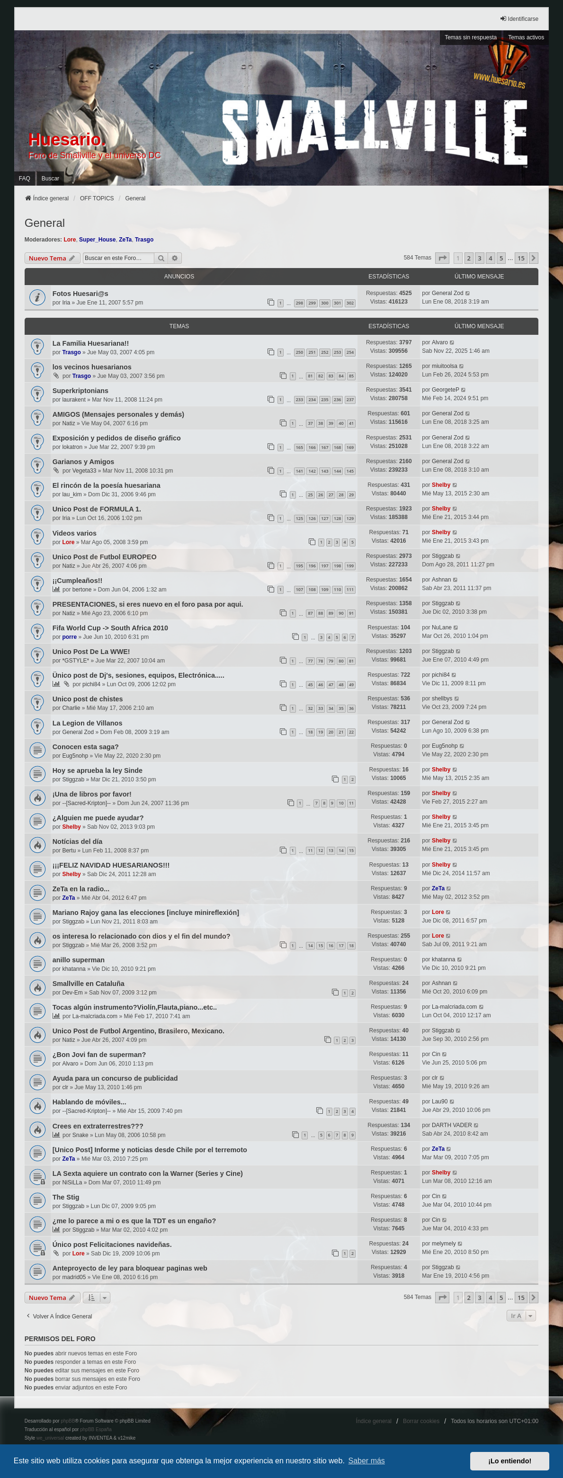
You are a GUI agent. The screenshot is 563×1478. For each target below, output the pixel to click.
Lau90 (439, 1101)
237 (350, 399)
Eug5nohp (75, 755)
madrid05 (74, 1277)
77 (310, 661)
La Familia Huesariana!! (91, 343)
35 (341, 708)
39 (331, 423)
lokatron (72, 447)
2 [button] (469, 258)
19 (320, 732)
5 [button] (501, 258)
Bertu (69, 850)
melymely (444, 1243)
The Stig (66, 1197)
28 (341, 495)
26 (320, 495)
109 (324, 589)
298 (299, 303)
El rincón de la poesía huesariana (107, 485)
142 (311, 471)
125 (299, 518)
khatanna (73, 969)
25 (310, 495)
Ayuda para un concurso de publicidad (115, 1078)
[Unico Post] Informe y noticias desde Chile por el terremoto (150, 1150)
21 (341, 732)
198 (337, 566)
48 (341, 684)
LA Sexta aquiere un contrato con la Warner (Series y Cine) (148, 1173)
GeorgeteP (445, 389)
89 (331, 613)
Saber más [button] (367, 1461)
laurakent (73, 399)
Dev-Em (72, 992)
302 (350, 303)
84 (341, 376)
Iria (66, 302)
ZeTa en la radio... (81, 889)
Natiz (68, 423)
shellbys (442, 698)
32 (310, 708)
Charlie (71, 708)
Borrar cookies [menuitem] (421, 1421)
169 (350, 447)
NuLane (442, 627)
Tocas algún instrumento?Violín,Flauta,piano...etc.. (135, 1007)
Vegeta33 (84, 470)
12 (320, 850)
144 (337, 471)
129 (350, 518)
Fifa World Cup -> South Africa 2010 (110, 628)
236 (337, 399)
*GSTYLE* (75, 660)
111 (350, 589)
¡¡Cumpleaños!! (78, 580)
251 (311, 352)
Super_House (97, 239)
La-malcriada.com (94, 1016)
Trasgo (144, 239)
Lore (69, 239)
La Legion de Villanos (88, 723)
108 (311, 589)
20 (331, 732)
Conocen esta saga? (86, 747)
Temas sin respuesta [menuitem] (471, 37)
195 (299, 566)
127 (324, 518)
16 (331, 945)
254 (350, 352)
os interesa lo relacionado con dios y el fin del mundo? (142, 936)
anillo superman (79, 960)
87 (310, 613)
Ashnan (441, 579)
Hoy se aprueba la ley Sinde (98, 770)
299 (311, 303)
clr (65, 1087)
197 (324, 566)
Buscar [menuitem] (50, 178)
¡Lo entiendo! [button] (509, 1461)
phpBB (68, 1421)
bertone (82, 589)
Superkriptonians (80, 390)
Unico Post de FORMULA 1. (97, 509)
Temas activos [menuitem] (526, 37)
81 (310, 376)
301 (337, 303)
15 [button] (521, 258)
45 (310, 684)
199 (350, 566)
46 (320, 684)
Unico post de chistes (88, 699)
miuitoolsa (444, 366)
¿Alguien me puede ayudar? (98, 818)
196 (311, 566)
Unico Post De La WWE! (91, 651)
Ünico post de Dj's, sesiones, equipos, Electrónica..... (138, 675)
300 (324, 303)
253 (337, 352)
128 (337, 518)
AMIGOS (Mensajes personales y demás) (118, 414)
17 (341, 945)
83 (331, 376)
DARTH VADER (452, 1125)
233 (299, 399)
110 (337, 589)
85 (351, 376)
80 (341, 661)
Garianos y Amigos (84, 462)
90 (341, 613)
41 (351, 423)
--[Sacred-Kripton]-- (86, 803)
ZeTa (125, 239)
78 (320, 661)
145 (350, 471)
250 (299, 352)
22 (351, 732)
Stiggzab (443, 556)
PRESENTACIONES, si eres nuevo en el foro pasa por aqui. (148, 604)
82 (320, 376)
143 (324, 471)
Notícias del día (78, 841)
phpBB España (96, 1429)
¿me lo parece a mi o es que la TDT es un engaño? (134, 1221)
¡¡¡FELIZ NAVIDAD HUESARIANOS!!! (111, 865)
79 (331, 661)
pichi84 (91, 684)
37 (310, 423)
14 (341, 850)
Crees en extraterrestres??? (98, 1126)
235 (324, 399)
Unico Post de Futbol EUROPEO (105, 557)
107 (299, 589)
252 (324, 352)
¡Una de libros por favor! (92, 794)
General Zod (448, 293)
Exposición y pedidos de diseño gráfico (117, 438)
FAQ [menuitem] (24, 178)
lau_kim (71, 494)
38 (320, 423)
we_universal (50, 1438)
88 (320, 613)
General (45, 222)
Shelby (441, 485)
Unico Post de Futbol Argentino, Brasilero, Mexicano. (138, 1031)
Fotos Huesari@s (80, 293)
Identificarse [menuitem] (519, 18)
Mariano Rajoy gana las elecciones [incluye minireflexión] (146, 912)
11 (351, 803)
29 (351, 495)
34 (331, 708)
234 (311, 399)
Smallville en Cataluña (89, 983)
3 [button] (479, 258)
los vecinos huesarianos (92, 367)
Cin (436, 1054)
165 (299, 447)
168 (337, 447)
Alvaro (440, 342)
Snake (80, 1135)
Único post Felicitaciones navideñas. (112, 1244)
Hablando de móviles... (89, 1102)
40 (341, 423)
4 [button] (490, 258)
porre (69, 637)
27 (331, 495)
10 (341, 803)
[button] (442, 258)
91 (351, 613)
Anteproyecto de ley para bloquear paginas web (130, 1268)
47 (331, 684)
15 (351, 850)
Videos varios (75, 533)
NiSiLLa (72, 1182)
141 (299, 471)
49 (351, 684)
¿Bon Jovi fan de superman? (99, 1054)
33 (320, 708)
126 (311, 518)
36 (351, 708)
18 (310, 732)
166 (311, 447)
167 (324, 447)
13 (331, 850)
